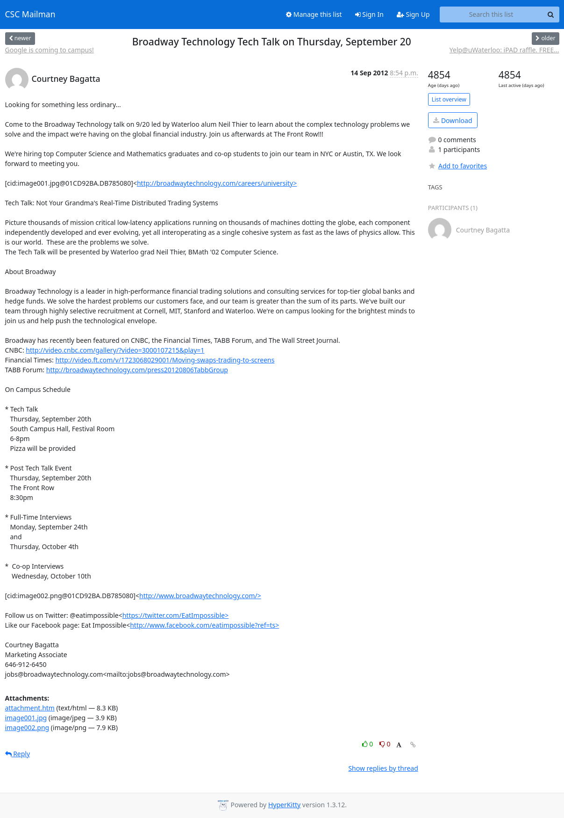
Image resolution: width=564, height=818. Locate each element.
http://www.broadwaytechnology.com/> (200, 595)
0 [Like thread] (368, 743)
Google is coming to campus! (49, 49)
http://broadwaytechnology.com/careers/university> (217, 183)
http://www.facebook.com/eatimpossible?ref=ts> (204, 625)
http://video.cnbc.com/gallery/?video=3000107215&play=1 (115, 350)
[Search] (551, 14)
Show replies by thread (383, 768)
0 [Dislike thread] (385, 743)
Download (452, 120)
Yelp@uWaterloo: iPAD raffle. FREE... (504, 49)
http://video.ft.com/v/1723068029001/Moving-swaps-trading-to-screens (164, 359)
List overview (449, 99)
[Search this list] (491, 14)
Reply (17, 753)
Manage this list (314, 14)
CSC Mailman (30, 14)
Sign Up (413, 14)
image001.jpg (26, 717)
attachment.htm (30, 707)
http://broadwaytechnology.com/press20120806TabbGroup (137, 369)
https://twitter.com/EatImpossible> (175, 615)
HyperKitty (284, 804)
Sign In (369, 14)
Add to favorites (457, 165)
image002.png (27, 727)
